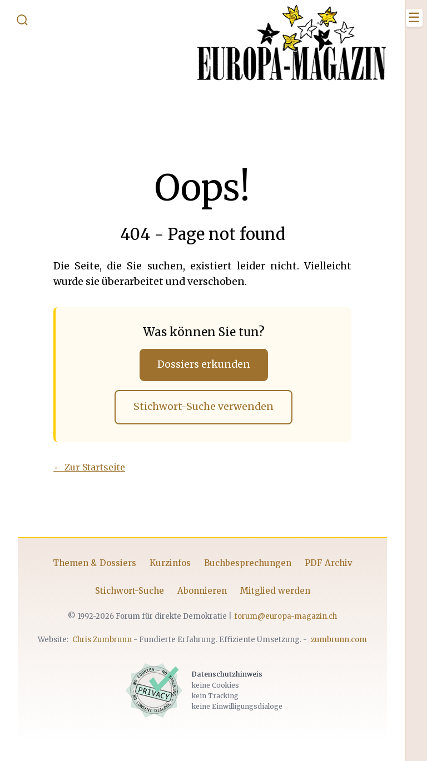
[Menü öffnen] (414, 18)
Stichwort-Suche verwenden (203, 406)
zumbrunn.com (339, 639)
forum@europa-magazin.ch (285, 616)
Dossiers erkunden (203, 364)
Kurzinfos (170, 563)
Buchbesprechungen (247, 563)
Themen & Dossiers (94, 563)
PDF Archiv (328, 563)
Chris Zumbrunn (102, 639)
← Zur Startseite (89, 467)
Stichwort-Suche (129, 590)
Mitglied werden (275, 590)
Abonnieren (202, 590)
